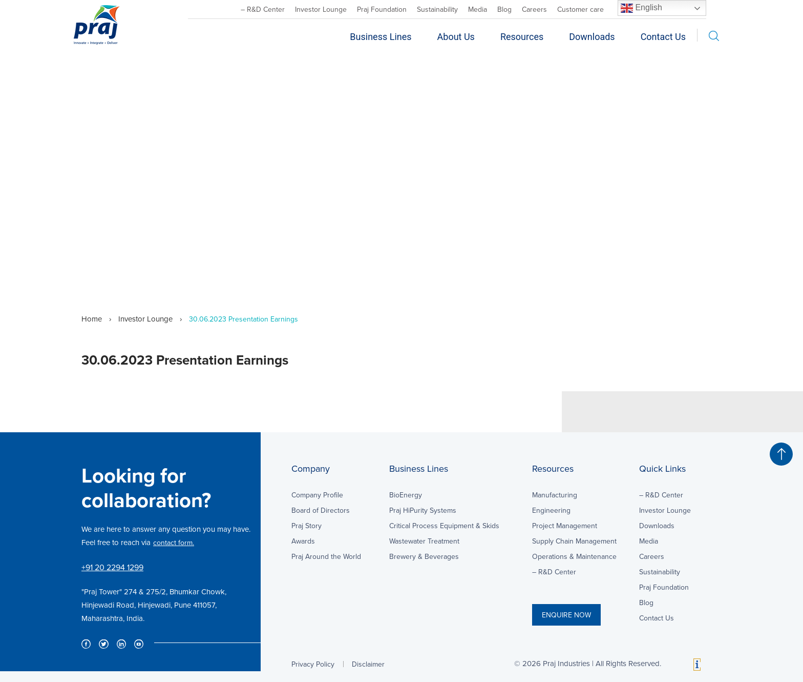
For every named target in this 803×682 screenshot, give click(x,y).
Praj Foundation (382, 9)
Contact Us (663, 36)
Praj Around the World (326, 556)
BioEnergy (405, 495)
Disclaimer (368, 664)
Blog (504, 9)
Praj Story (306, 525)
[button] (781, 454)
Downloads (592, 36)
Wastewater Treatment (424, 541)
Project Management (564, 525)
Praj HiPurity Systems (422, 510)
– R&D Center (263, 9)
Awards (303, 541)
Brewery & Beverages (424, 556)
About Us (456, 36)
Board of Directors (320, 510)
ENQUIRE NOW (566, 615)
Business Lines (380, 36)
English (641, 8)
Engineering (551, 510)
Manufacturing (554, 495)
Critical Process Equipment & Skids (444, 525)
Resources (521, 36)
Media (477, 9)
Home (91, 318)
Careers (534, 9)
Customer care (580, 9)
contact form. (173, 542)
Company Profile (317, 495)
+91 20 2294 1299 (112, 567)
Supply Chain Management (574, 541)
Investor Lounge (321, 9)
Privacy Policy (312, 664)
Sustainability (437, 9)
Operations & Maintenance (574, 556)
